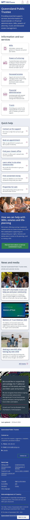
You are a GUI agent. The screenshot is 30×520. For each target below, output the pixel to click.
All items (22, 364)
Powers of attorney (16, 58)
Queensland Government (9, 516)
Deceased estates (16, 74)
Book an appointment (11, 140)
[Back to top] (23, 517)
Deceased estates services (6, 467)
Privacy (17, 486)
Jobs (16, 484)
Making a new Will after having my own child (12, 350)
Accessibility (4, 484)
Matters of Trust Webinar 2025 (15, 320)
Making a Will (4, 464)
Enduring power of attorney (20, 467)
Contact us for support (12, 129)
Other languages (5, 488)
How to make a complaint (22, 471)
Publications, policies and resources (8, 474)
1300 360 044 (8, 444)
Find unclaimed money (12, 176)
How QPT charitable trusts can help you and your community (15, 291)
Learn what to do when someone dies (12, 163)
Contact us (23, 455)
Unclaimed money (20, 464)
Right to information (20, 481)
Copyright (3, 481)
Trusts (11, 105)
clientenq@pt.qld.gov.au (10, 447)
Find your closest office (12, 151)
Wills (11, 45)
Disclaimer (4, 486)
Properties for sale (10, 187)
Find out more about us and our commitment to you (15, 246)
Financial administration (15, 91)
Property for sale (5, 471)
